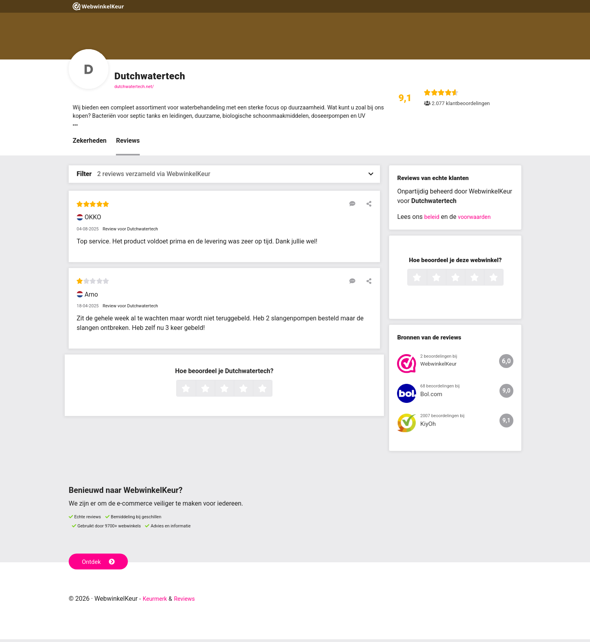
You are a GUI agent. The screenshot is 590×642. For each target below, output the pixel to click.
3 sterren (233, 391)
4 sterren (252, 391)
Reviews (128, 143)
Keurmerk (156, 601)
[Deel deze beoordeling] (367, 206)
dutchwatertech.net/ (134, 86)
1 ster (195, 391)
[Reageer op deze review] (356, 206)
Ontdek (99, 563)
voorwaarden (478, 219)
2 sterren (214, 391)
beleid (432, 219)
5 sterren (271, 391)
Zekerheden (89, 143)
